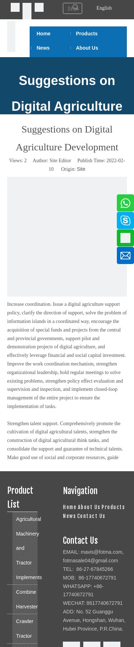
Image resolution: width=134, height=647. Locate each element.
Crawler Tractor (24, 628)
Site (81, 169)
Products (113, 507)
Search (75, 7)
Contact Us (91, 516)
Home (69, 507)
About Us (89, 507)
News (69, 516)
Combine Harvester (27, 599)
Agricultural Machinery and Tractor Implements (27, 548)
